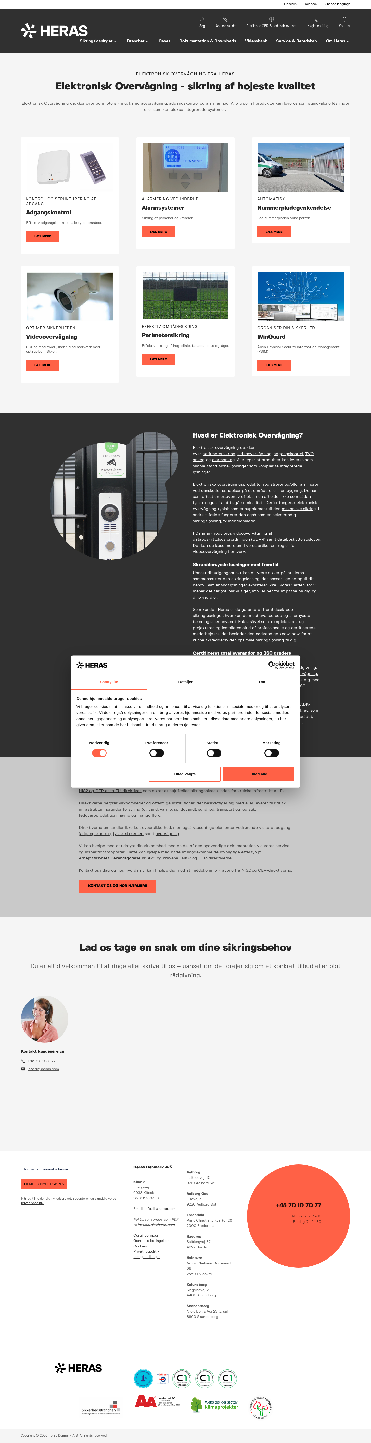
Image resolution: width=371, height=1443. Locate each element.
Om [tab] (262, 682)
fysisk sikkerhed (128, 834)
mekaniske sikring (299, 509)
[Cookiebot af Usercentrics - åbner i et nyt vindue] (272, 665)
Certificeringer (145, 1235)
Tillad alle (258, 774)
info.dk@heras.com (43, 1069)
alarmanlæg (223, 460)
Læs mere (42, 236)
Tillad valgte (185, 774)
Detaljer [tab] (185, 682)
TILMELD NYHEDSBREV (44, 1184)
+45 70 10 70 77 (42, 1061)
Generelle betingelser (151, 1241)
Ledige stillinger (146, 1257)
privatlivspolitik (32, 1203)
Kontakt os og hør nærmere (117, 886)
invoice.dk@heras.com (156, 1225)
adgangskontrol (288, 454)
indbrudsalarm (241, 521)
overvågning (167, 834)
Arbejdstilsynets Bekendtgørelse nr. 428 (117, 858)
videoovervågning (254, 454)
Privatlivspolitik (146, 1251)
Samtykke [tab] (109, 682)
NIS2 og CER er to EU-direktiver (110, 791)
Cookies (140, 1246)
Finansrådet (300, 717)
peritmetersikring (218, 454)
